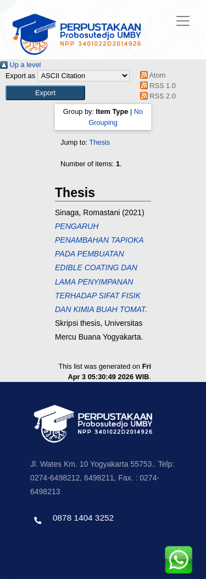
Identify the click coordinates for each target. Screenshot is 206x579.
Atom (150, 75)
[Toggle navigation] (183, 20)
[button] (45, 92)
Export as (20, 76)
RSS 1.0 (156, 85)
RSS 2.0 (156, 96)
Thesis (99, 142)
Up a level (20, 65)
